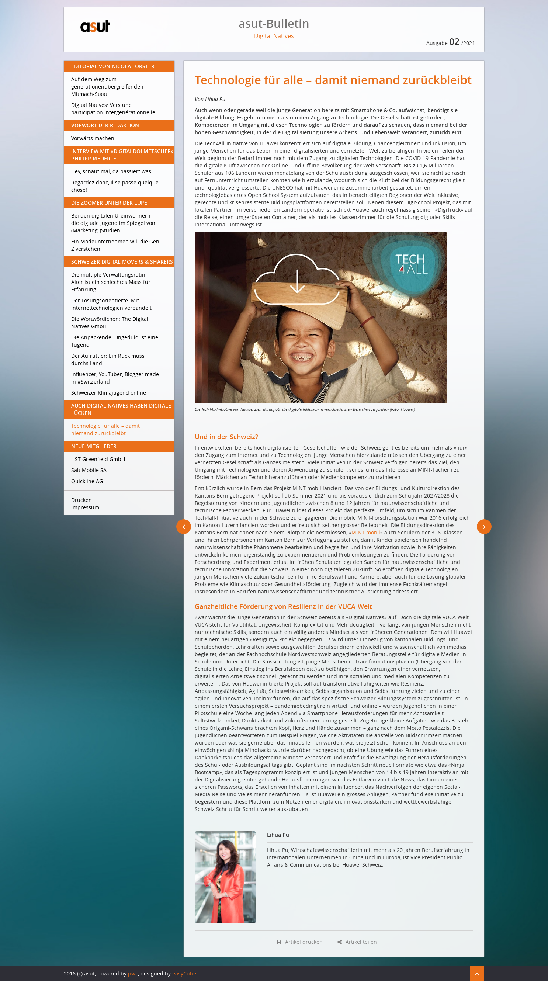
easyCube (184, 973)
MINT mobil (365, 532)
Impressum (85, 507)
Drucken (81, 499)
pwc (133, 973)
